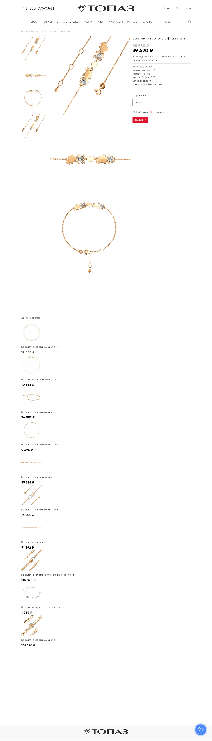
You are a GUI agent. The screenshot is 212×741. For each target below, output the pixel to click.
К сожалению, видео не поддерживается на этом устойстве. (72, 288)
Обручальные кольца (68, 22)
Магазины (147, 22)
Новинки (88, 22)
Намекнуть (159, 112)
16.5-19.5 (137, 102)
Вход (169, 8)
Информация (116, 22)
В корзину (140, 120)
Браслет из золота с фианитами (56, 31)
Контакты (132, 22)
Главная (34, 22)
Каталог (48, 22)
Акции (101, 22)
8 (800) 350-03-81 (40, 8)
